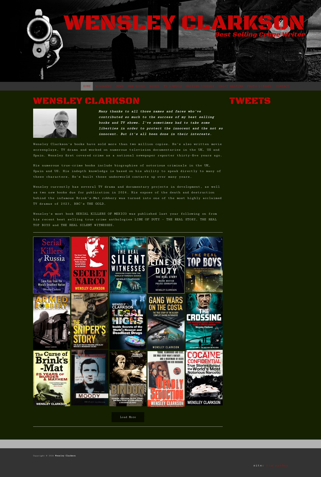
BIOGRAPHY (103, 86)
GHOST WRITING (231, 86)
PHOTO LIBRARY (259, 86)
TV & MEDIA (172, 86)
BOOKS (154, 86)
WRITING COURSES (200, 86)
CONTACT (282, 86)
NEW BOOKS (136, 86)
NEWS (120, 86)
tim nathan (277, 465)
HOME (87, 86)
